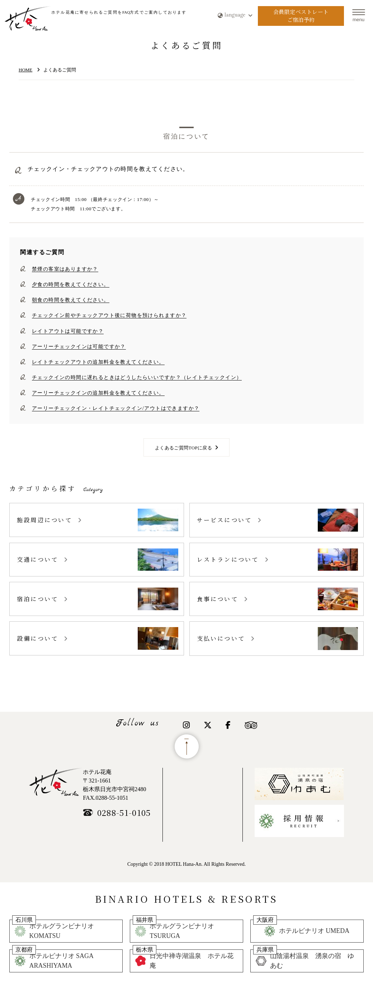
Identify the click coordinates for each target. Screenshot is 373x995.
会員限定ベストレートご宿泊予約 (301, 16)
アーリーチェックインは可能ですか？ (79, 346)
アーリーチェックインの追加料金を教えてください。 (98, 393)
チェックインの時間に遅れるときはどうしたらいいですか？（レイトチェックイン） (137, 377)
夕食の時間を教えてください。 (70, 284)
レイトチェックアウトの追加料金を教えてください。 (98, 362)
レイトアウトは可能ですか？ (68, 331)
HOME (25, 70)
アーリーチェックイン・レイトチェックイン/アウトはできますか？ (115, 408)
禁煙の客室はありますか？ (65, 269)
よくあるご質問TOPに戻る (183, 447)
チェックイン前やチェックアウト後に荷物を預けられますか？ (109, 315)
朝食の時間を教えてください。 (70, 300)
